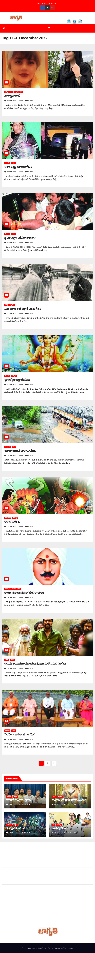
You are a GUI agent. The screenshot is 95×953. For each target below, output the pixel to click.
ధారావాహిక (8, 518)
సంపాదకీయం (7, 882)
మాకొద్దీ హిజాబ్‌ (12, 96)
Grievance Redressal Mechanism (18, 899)
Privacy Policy (8, 911)
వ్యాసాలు (12, 305)
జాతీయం (7, 163)
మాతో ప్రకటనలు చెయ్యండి (12, 871)
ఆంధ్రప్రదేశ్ (7, 447)
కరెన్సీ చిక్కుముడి (15, 828)
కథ (53, 825)
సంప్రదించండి (7, 855)
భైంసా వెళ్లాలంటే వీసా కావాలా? (20, 238)
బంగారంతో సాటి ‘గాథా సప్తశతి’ (69, 800)
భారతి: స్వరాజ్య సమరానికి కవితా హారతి (24, 592)
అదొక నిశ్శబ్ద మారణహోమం (18, 167)
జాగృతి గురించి (8, 848)
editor (29, 101)
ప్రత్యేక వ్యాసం (8, 92)
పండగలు (7, 376)
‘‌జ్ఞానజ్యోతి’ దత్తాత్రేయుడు (17, 380)
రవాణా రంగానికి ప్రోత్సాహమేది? (20, 451)
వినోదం (6, 659)
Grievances (7, 905)
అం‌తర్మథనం (58, 828)
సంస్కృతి (14, 376)
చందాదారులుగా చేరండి (11, 888)
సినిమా (12, 659)
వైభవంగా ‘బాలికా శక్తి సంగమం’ (19, 734)
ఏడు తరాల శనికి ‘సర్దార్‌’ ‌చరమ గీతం (22, 309)
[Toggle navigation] (49, 28)
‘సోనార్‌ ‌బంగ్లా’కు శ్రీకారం (19, 800)
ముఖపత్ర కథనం (18, 92)
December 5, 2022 (15, 101)
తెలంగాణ (7, 234)
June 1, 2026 (14, 804)
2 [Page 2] (47, 763)
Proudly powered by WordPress (34, 948)
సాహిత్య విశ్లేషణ (16, 589)
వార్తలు (13, 163)
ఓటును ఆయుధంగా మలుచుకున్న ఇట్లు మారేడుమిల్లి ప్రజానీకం (35, 663)
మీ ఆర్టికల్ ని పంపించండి (11, 865)
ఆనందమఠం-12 (12, 522)
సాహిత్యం (15, 518)
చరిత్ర (6, 305)
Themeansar (68, 948)
